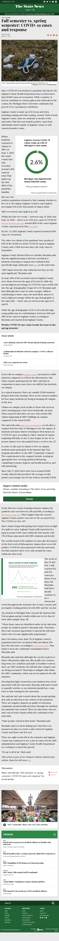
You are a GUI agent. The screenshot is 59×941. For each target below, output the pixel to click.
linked (37, 267)
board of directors (27, 924)
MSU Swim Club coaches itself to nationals (20, 881)
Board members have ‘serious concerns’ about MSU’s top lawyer (29, 862)
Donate (29, 507)
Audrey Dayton (8, 883)
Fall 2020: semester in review (15, 367)
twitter (50, 784)
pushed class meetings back (34, 430)
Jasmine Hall (5, 36)
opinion (7, 926)
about (24, 919)
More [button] (52, 10)
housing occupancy (32, 379)
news (6, 919)
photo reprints (26, 926)
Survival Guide (24, 10)
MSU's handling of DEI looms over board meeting (23, 871)
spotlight (7, 924)
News (4, 10)
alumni (42, 919)
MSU (4, 849)
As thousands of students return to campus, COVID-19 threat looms (28, 358)
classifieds (8, 928)
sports (6, 921)
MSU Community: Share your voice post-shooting (28, 833)
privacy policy (26, 928)
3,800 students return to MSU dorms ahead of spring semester (29, 348)
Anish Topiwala (8, 855)
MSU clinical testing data (13, 523)
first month (42, 228)
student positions (27, 933)
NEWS (3, 19)
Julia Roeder (20, 855)
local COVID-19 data (43, 654)
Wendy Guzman (8, 370)
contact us (43, 921)
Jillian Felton (42, 86)
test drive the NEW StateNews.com (38, 16)
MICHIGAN (7, 19)
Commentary (36, 10)
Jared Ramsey (8, 350)
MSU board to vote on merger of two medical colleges (25, 899)
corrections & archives (28, 931)
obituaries (7, 931)
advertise (24, 921)
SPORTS (5, 879)
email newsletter (44, 924)
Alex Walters (7, 865)
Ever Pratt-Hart (8, 893)
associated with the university (16, 225)
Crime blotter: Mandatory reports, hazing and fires (24, 890)
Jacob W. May (7, 361)
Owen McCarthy (20, 865)
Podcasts (45, 10)
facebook (51, 781)
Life (9, 10)
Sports (15, 10)
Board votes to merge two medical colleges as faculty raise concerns (27, 852)
